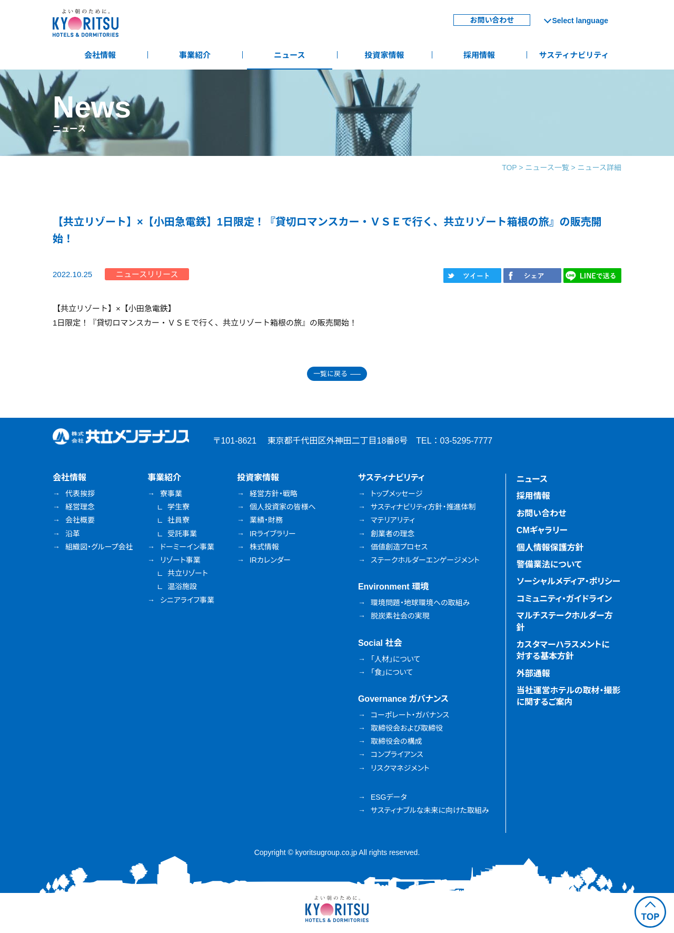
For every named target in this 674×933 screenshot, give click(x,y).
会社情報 (100, 55)
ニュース (289, 55)
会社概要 (80, 520)
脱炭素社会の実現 (400, 616)
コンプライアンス (397, 754)
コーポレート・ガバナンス (410, 715)
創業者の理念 (393, 533)
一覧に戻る (330, 374)
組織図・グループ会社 (99, 547)
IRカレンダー (270, 560)
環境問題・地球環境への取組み (420, 602)
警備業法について (549, 564)
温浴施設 (182, 586)
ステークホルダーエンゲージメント (425, 560)
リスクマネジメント (400, 768)
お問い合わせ (492, 20)
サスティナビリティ (574, 55)
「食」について (392, 672)
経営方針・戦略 (274, 493)
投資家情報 (384, 55)
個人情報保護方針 (550, 547)
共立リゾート (187, 573)
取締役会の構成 (396, 741)
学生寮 (178, 507)
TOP (509, 167)
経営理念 (80, 507)
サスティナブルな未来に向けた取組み (430, 810)
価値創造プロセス (399, 547)
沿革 (72, 533)
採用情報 (479, 55)
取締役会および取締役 (407, 728)
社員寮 (178, 520)
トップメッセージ (396, 493)
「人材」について (395, 659)
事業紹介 (195, 55)
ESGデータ (389, 797)
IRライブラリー (273, 533)
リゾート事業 (180, 560)
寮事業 (171, 493)
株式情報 (264, 547)
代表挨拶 (80, 493)
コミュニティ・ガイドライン (564, 598)
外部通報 (533, 673)
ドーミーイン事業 (187, 547)
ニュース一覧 (547, 167)
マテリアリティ (393, 520)
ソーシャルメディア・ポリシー (569, 581)
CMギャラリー (542, 530)
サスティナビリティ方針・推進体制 (423, 507)
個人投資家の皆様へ (283, 507)
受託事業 (182, 533)
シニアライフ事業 (187, 600)
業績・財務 (266, 520)
